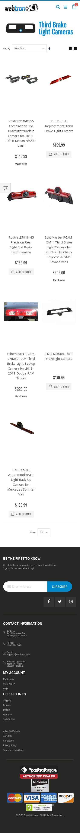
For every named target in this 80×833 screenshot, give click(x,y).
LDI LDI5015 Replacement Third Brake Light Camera (59, 126)
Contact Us (8, 741)
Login (6, 688)
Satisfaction (9, 719)
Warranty (7, 715)
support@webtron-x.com (19, 654)
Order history (9, 684)
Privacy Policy (9, 745)
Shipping (7, 700)
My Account (9, 679)
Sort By (6, 48)
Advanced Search (11, 731)
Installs (6, 710)
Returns (6, 705)
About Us (7, 736)
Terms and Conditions (13, 750)
